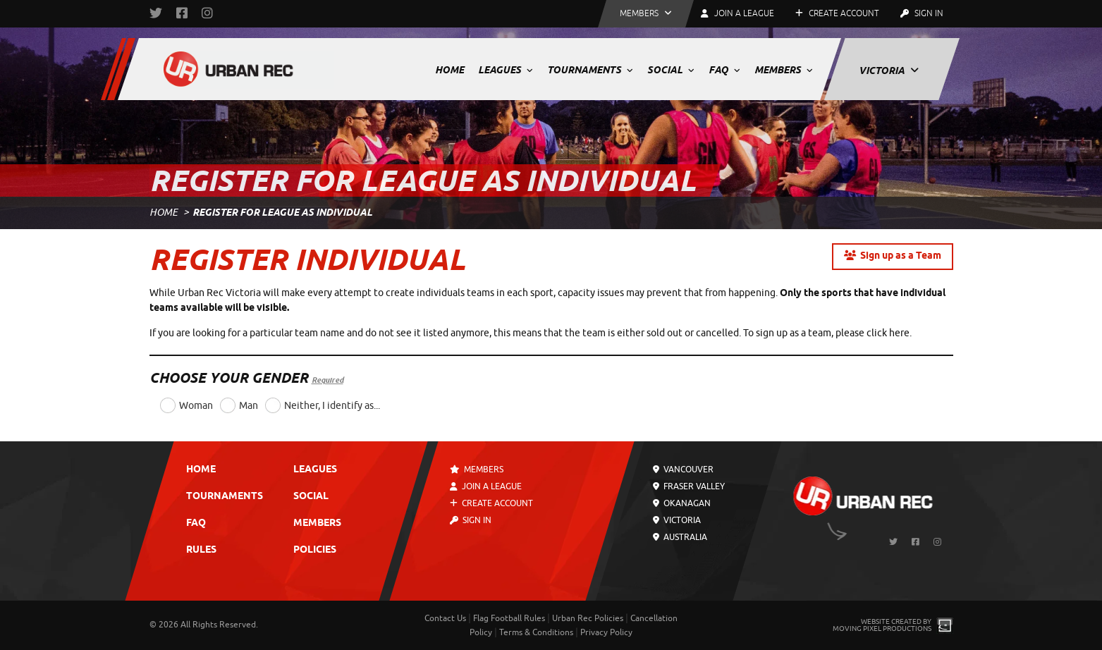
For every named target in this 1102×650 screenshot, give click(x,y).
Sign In (921, 13)
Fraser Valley (689, 486)
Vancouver (683, 469)
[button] (646, 13)
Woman (196, 406)
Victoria (889, 70)
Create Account (837, 13)
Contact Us (445, 618)
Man (248, 406)
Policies (314, 550)
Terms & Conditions (536, 632)
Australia (680, 537)
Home (449, 69)
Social (670, 69)
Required (327, 380)
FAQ (724, 69)
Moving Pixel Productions (882, 628)
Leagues (505, 69)
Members (783, 69)
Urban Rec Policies (587, 618)
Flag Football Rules (509, 618)
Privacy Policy (606, 632)
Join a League (486, 486)
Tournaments (590, 69)
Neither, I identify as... (332, 406)
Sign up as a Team (892, 256)
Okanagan (682, 503)
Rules (201, 550)
